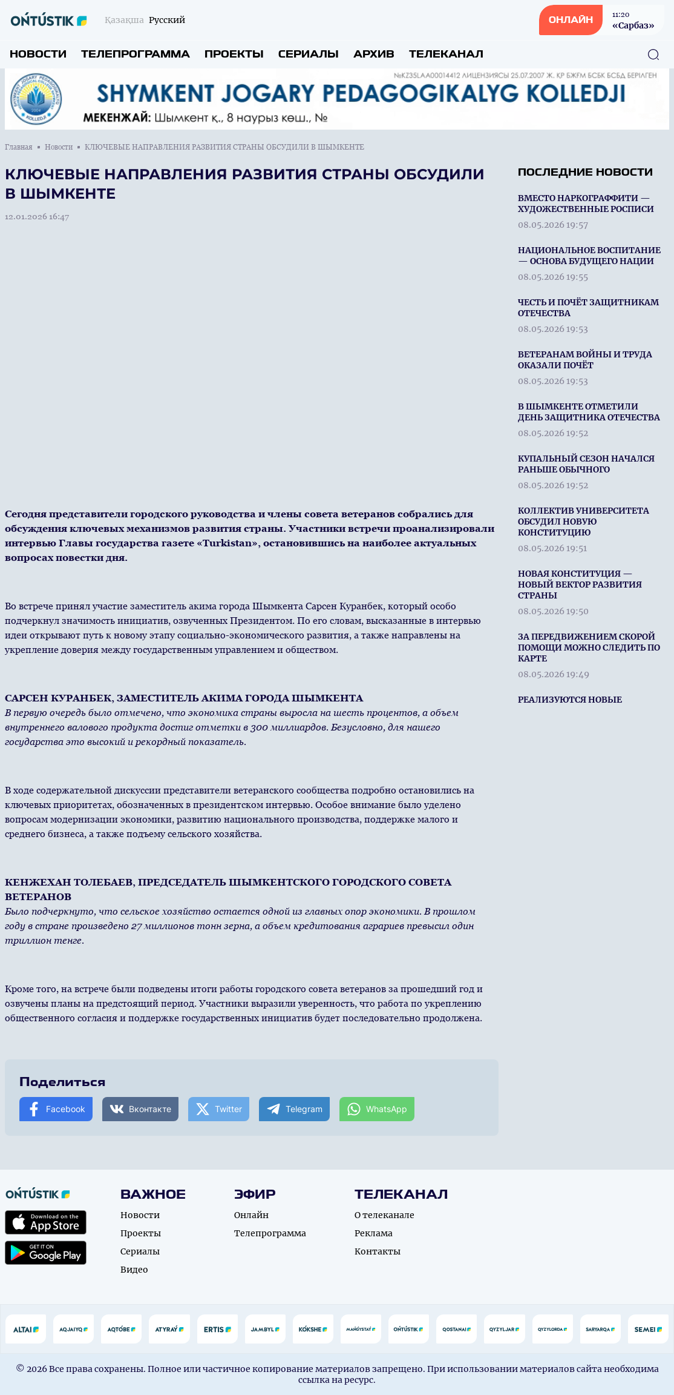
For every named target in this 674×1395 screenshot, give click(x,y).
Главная (19, 147)
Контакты (378, 1251)
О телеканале (384, 1215)
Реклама (374, 1233)
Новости (38, 54)
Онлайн (251, 1215)
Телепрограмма (135, 54)
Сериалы (308, 54)
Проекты (234, 54)
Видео (134, 1269)
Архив (373, 54)
